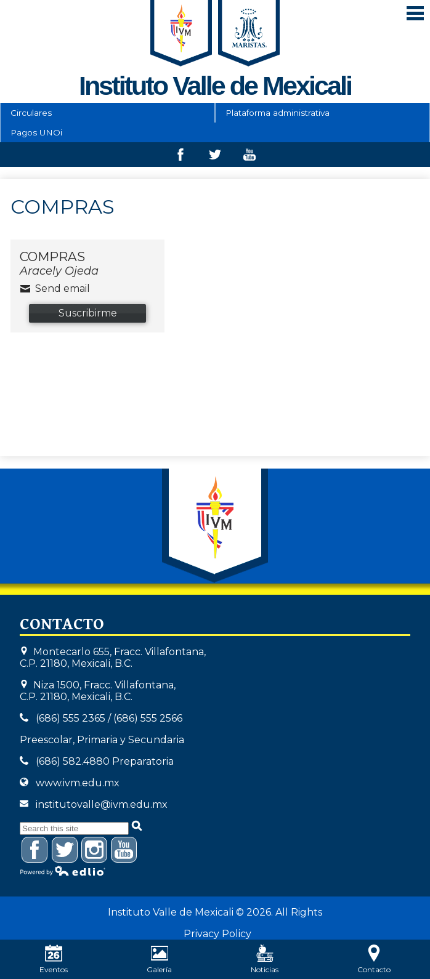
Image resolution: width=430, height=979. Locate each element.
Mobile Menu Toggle (415, 13)
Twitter (215, 157)
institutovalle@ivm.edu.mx (102, 804)
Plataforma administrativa (277, 113)
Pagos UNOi (36, 132)
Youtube (249, 157)
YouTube (124, 851)
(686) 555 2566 (147, 718)
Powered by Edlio (63, 870)
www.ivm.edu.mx (78, 783)
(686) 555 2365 (70, 718)
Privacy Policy (217, 934)
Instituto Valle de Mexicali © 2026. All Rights (215, 912)
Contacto (374, 959)
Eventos (53, 959)
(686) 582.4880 (73, 761)
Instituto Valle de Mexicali (215, 526)
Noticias (264, 959)
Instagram (94, 851)
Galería (159, 959)
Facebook (180, 157)
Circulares (31, 113)
